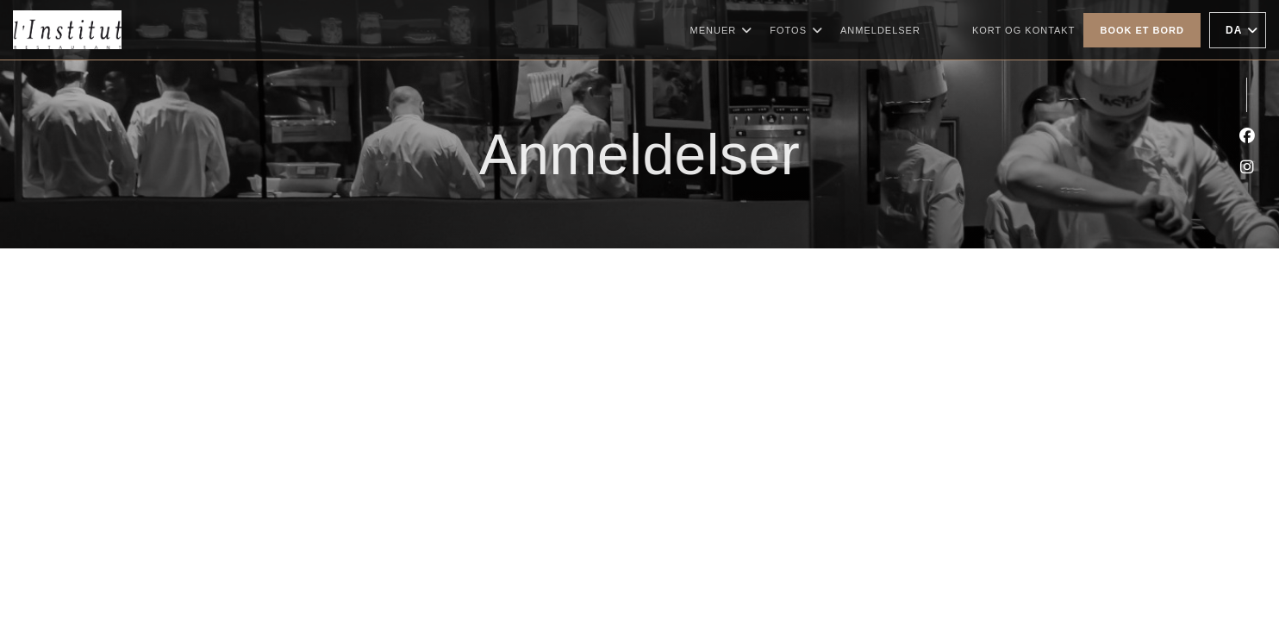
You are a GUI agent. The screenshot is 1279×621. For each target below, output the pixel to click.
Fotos (796, 30)
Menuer (721, 30)
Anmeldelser (880, 30)
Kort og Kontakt (1024, 30)
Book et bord (1142, 30)
